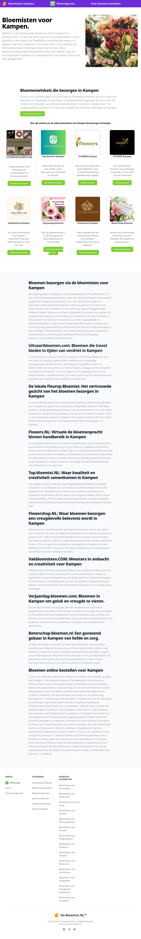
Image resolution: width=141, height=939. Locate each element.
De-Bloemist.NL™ (70, 915)
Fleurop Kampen (122, 182)
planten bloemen (40, 798)
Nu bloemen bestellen (32, 114)
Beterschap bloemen (42, 788)
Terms (8, 788)
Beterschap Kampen (122, 249)
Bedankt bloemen (41, 793)
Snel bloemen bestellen (106, 3)
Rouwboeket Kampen (19, 183)
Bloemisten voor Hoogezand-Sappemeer (67, 889)
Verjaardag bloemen (42, 782)
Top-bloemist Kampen (53, 182)
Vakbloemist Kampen (19, 252)
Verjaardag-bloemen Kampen (54, 251)
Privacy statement (14, 793)
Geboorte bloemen (41, 803)
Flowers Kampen (88, 182)
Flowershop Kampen (87, 252)
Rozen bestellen (40, 808)
